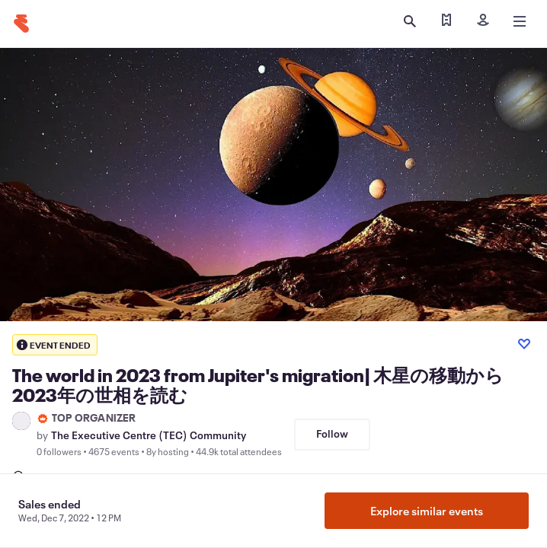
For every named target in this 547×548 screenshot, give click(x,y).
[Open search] (410, 21)
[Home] (21, 23)
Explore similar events (426, 510)
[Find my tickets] (446, 21)
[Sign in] (483, 21)
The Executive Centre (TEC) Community (148, 435)
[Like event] (524, 344)
